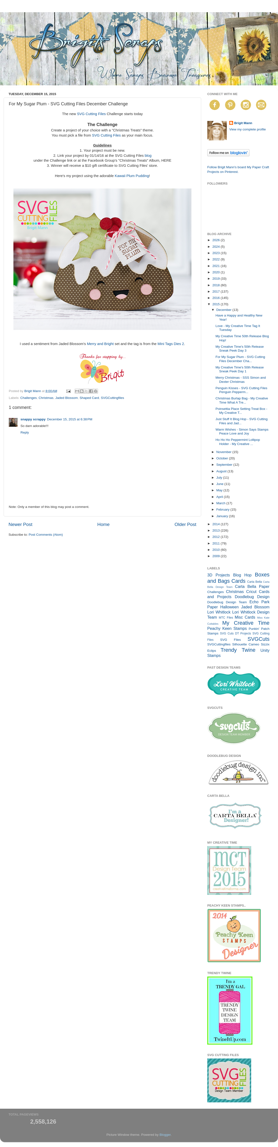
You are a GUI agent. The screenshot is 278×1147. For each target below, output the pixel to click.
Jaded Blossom (66, 398)
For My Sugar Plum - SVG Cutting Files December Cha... (240, 359)
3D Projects (218, 575)
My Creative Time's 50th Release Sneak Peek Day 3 (240, 348)
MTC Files (226, 617)
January (222, 516)
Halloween (229, 607)
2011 (216, 543)
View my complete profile (247, 129)
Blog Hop (242, 575)
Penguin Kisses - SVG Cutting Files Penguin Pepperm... (241, 390)
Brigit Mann (243, 123)
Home (103, 524)
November (224, 452)
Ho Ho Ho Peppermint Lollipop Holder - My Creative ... (238, 441)
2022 (216, 259)
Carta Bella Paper (252, 586)
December (224, 310)
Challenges (28, 398)
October (222, 458)
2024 (216, 246)
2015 (216, 304)
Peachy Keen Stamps (227, 628)
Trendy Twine (237, 650)
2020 (216, 272)
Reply (24, 432)
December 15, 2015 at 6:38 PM (69, 419)
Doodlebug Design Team (227, 602)
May (219, 490)
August (222, 471)
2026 (216, 240)
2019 (216, 278)
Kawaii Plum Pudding (132, 176)
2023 (216, 253)
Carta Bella (254, 581)
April (220, 497)
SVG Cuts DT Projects (235, 633)
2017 (216, 291)
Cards (238, 581)
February (223, 509)
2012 (216, 537)
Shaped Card (89, 398)
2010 (216, 550)
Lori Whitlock (218, 612)
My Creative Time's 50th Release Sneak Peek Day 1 (240, 369)
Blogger (165, 1135)
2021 (216, 266)
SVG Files (230, 640)
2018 (216, 285)
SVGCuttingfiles (112, 398)
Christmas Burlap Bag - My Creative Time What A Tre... (242, 400)
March (221, 503)
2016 (216, 298)
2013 (216, 530)
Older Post (185, 524)
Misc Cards (245, 617)
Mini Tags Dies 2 (171, 344)
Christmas (46, 398)
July (219, 477)
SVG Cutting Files (91, 114)
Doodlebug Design (252, 596)
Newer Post (20, 524)
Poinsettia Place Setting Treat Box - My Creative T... (241, 411)
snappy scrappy (33, 419)
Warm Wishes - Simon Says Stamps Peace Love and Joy (242, 431)
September (224, 464)
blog (148, 156)
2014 (216, 524)
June (220, 484)
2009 (216, 556)
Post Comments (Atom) (46, 534)
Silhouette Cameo (245, 644)
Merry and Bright (100, 344)
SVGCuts (258, 639)
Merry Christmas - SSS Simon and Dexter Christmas (241, 379)
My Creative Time (245, 623)
